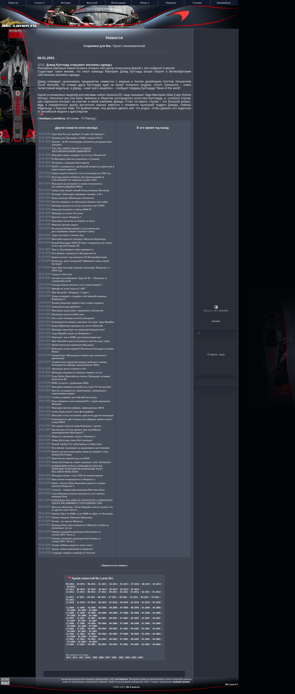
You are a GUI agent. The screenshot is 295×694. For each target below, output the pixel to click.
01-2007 (93, 620)
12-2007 (70, 618)
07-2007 (124, 618)
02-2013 (124, 589)
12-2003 (70, 639)
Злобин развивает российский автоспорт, (74, 397)
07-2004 (124, 633)
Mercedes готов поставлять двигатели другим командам (82, 415)
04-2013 (103, 589)
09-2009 (102, 607)
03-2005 (71, 631)
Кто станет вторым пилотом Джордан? (73, 318)
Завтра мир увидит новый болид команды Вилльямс (81, 190)
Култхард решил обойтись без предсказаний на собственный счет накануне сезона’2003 (78, 178)
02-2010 (146, 602)
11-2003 (81, 639)
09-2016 (70, 584)
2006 (114, 657)
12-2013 (70, 589)
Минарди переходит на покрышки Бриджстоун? (78, 329)
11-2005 (81, 628)
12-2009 (70, 607)
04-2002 (157, 644)
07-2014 (135, 584)
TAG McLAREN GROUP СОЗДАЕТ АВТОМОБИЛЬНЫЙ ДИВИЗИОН (71, 150)
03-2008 (71, 615)
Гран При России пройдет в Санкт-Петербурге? (78, 134)
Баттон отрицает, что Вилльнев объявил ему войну (80, 201)
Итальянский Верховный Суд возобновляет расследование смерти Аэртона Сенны (76, 230)
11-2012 (81, 592)
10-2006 (92, 623)
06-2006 (135, 623)
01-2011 (70, 599)
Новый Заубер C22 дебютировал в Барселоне (77, 443)
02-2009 (82, 610)
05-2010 (113, 602)
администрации (181, 681)
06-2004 (135, 633)
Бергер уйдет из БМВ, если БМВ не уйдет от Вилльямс (82, 513)
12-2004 (70, 633)
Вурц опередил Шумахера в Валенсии (73, 197)
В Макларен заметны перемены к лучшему (76, 158)
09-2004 (102, 633)
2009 (94, 657)
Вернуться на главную (114, 565)
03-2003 (71, 641)
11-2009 (81, 607)
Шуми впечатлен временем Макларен (73, 344)
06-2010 (102, 602)
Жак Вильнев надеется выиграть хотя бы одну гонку (81, 340)
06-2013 (81, 589)
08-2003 (113, 639)
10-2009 (92, 607)
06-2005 (135, 628)
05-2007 (146, 618)
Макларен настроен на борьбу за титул (73, 220)
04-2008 (157, 613)
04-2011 (145, 597)
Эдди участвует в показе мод (68, 235)
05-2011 (134, 597)
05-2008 (146, 613)
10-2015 (81, 584)
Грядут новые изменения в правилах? (72, 548)
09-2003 (102, 639)
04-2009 (157, 607)
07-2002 (124, 644)
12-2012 (70, 592)
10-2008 (92, 613)
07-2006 (124, 623)
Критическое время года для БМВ (70, 458)
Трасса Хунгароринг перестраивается (72, 249)
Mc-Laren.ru (132, 687)
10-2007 (92, 618)
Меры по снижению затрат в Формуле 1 (74, 436)
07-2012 (102, 592)
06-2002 (135, 644)
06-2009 (135, 607)
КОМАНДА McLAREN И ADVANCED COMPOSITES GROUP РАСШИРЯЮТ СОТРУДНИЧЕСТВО (82, 501)
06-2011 (123, 597)
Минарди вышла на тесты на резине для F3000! (78, 205)
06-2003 (135, 639)
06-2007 (135, 618)
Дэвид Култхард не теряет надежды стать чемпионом (81, 462)
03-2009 (71, 610)
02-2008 (82, 615)
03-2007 (71, 620)
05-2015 (103, 584)
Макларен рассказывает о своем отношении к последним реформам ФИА (77, 185)
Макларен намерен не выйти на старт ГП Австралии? (81, 386)
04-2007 (157, 618)
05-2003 (146, 639)
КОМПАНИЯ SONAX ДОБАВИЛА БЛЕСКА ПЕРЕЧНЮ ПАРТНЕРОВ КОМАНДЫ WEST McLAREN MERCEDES (77, 468)
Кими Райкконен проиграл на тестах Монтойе (77, 325)
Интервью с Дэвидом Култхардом (70, 162)
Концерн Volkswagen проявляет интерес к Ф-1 (77, 194)
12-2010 (70, 602)
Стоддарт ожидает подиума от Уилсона (73, 552)
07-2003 (124, 639)
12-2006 (70, 623)
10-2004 (92, 633)
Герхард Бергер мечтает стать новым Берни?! (77, 284)
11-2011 (80, 597)
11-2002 (81, 644)
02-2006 (82, 626)
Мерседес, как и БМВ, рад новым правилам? (77, 337)
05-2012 (124, 592)
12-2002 (70, 644)
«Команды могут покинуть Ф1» (69, 368)
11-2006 (81, 623)
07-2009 (124, 607)
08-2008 (113, 613)
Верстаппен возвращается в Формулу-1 (74, 479)
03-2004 (71, 636)
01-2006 (93, 626)
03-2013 (113, 589)
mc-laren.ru (122, 679)
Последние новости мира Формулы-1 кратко (76, 425)
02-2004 (82, 636)
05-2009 (146, 607)
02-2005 (82, 631)
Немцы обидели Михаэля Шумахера (72, 517)
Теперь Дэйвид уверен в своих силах (72, 545)
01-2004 (93, 636)
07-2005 (124, 628)
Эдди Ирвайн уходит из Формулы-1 (71, 333)
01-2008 (93, 615)
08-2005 (113, 628)
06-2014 (146, 584)
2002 (140, 657)
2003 (134, 657)
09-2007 (102, 618)
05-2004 (146, 633)
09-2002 (102, 644)
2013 (68, 657)
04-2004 (157, 633)
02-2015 (113, 584)
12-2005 (70, 628)
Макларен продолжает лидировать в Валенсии (77, 310)
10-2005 (92, 628)
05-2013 (92, 589)
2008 (101, 657)
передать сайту (215, 310)
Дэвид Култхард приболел (66, 306)
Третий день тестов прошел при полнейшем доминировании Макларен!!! (76, 431)
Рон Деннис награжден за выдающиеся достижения (80, 447)
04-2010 (124, 602)
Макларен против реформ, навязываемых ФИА (78, 407)
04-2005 (157, 628)
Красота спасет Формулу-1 (66, 217)
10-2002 (92, 644)
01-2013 (135, 589)
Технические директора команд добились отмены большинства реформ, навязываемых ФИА (79, 363)
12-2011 (70, 597)
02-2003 (82, 641)
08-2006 (113, 623)
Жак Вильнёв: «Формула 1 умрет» (71, 292)
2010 (87, 657)
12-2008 (70, 613)
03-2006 (71, 626)
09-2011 (91, 597)
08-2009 (113, 607)
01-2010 (157, 602)
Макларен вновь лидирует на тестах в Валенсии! (79, 155)
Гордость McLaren (62, 274)
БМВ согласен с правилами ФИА (70, 382)
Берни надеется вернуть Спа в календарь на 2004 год (81, 173)
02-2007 (82, 620)
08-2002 (113, 644)
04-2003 (157, 639)
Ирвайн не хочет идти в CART (68, 288)
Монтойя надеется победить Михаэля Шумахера (79, 238)
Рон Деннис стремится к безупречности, (74, 253)
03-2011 (155, 597)
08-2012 (92, 592)
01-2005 (93, 631)
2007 (107, 657)
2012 (75, 657)
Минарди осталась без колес (67, 213)
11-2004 (81, 633)
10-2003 (92, 639)
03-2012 (135, 592)
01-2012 (157, 592)
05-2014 (157, 584)
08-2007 (113, 618)
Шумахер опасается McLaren (68, 314)
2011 (81, 657)
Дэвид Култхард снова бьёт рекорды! (72, 440)
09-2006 (102, 623)
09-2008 (102, 613)
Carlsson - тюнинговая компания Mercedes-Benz (78, 489)
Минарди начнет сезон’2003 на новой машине (77, 475)
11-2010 (81, 602)
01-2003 (93, 641)
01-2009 (93, 610)
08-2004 (113, 633)
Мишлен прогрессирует (65, 224)
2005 (121, 657)
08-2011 (102, 597)
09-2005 (102, 628)
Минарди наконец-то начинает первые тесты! (77, 372)
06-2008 (135, 613)
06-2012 (113, 592)
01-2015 (124, 584)
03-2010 (135, 602)
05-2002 (146, 644)
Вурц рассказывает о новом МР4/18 (71, 209)
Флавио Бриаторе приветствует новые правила (77, 302)
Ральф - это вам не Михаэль (67, 521)
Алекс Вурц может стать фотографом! (73, 411)
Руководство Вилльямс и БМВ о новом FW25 (77, 137)
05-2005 (146, 628)
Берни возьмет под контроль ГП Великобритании (79, 257)
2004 (127, 657)
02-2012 (146, 592)
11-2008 (81, 613)
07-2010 (92, 602)
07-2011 (113, 597)
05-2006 (146, 623)
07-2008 (124, 613)
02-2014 (71, 586)
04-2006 (157, 623)
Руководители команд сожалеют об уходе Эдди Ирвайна (83, 321)
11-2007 (81, 618)
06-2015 (92, 584)
